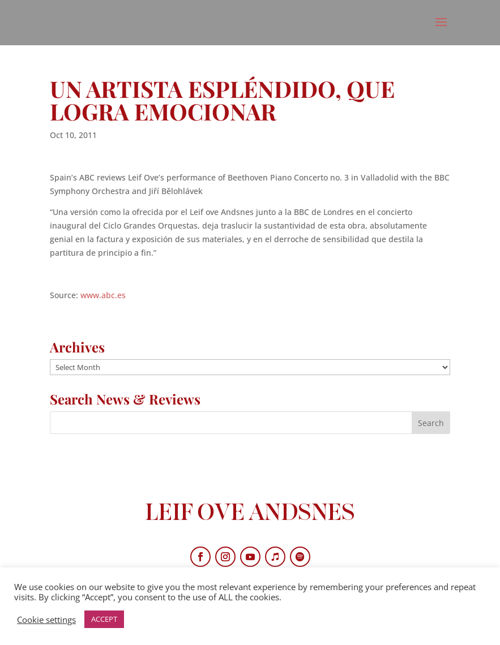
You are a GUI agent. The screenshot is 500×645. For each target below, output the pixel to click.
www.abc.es (103, 295)
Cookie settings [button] (46, 619)
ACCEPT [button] (104, 619)
